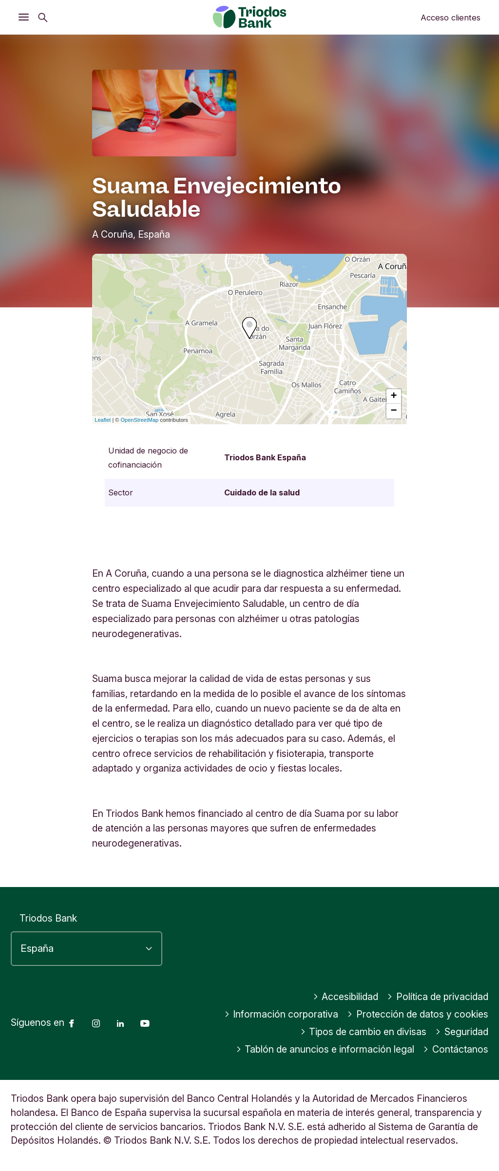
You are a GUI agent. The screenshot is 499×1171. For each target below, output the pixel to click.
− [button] (394, 411)
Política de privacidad (437, 996)
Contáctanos (455, 1049)
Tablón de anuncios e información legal (325, 1049)
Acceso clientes (450, 17)
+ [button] (394, 396)
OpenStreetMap (140, 420)
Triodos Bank (48, 918)
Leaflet (103, 420)
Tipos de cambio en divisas (363, 1032)
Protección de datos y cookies (417, 1014)
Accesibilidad (346, 996)
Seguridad (461, 1032)
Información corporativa (281, 1014)
